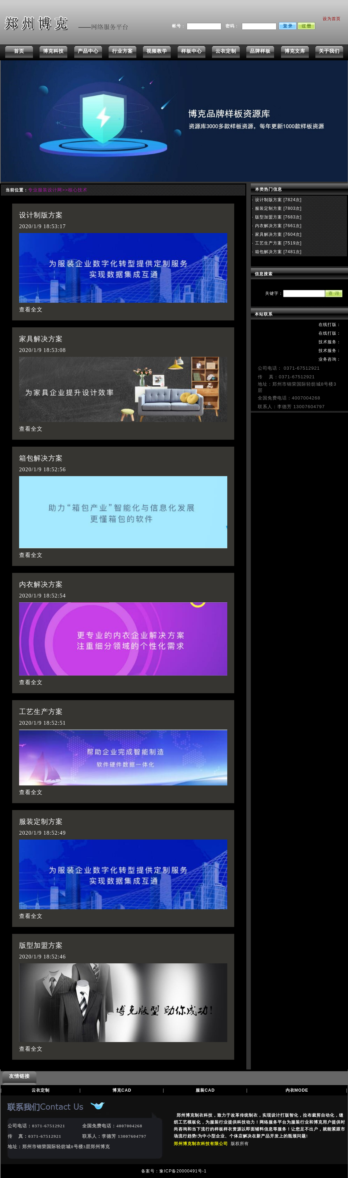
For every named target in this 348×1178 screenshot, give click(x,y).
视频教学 (156, 51)
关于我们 (329, 51)
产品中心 (88, 51)
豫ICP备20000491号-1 (182, 1171)
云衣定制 (225, 51)
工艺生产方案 (41, 711)
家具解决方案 (41, 339)
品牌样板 (260, 51)
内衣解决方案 (41, 584)
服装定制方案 (41, 821)
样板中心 (191, 51)
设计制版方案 (41, 215)
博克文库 (295, 51)
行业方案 (122, 51)
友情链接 (19, 1076)
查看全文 (31, 309)
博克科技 (53, 51)
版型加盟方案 (41, 945)
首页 (19, 51)
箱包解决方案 (41, 458)
